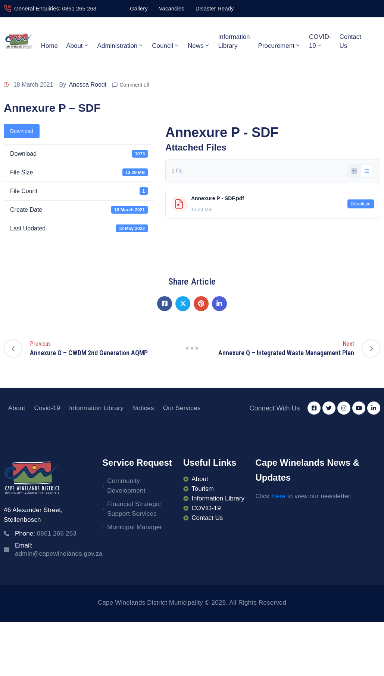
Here (278, 496)
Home (49, 45)
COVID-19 (320, 41)
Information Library (234, 41)
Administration (120, 45)
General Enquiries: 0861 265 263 (55, 8)
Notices (143, 408)
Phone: (46, 533)
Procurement (279, 45)
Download (21, 131)
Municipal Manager (134, 527)
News (199, 45)
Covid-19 (47, 408)
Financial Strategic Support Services (134, 508)
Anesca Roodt (88, 84)
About (77, 45)
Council (165, 45)
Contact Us (350, 41)
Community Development (126, 485)
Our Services (182, 408)
